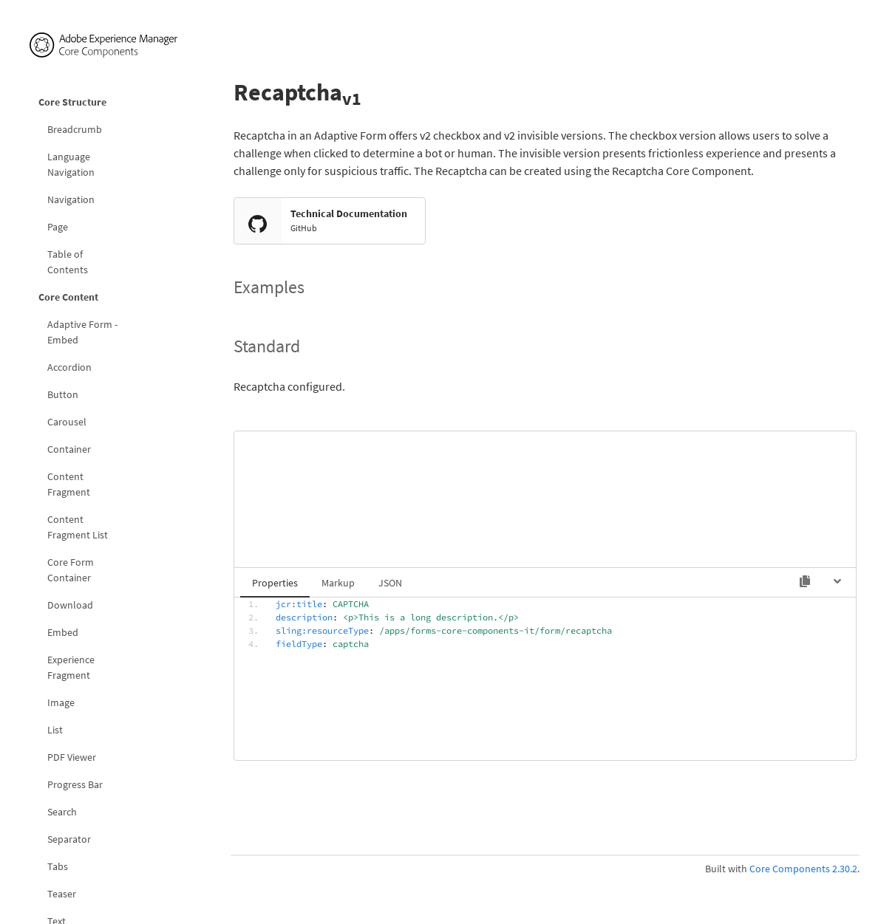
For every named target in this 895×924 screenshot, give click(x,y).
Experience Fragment (71, 667)
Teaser (61, 893)
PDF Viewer (71, 757)
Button (62, 394)
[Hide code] (837, 582)
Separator (69, 839)
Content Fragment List (77, 527)
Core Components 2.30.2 (803, 868)
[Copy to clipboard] (805, 582)
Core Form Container (70, 569)
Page (57, 226)
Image (61, 702)
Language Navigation (71, 164)
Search (62, 811)
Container (69, 449)
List (55, 729)
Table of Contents (67, 261)
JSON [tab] (390, 582)
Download (70, 605)
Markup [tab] (338, 582)
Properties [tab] (275, 582)
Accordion (69, 367)
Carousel (66, 421)
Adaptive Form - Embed (82, 332)
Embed (62, 632)
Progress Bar (75, 784)
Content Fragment (68, 484)
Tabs (57, 866)
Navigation (71, 199)
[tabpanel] (545, 677)
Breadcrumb (74, 129)
